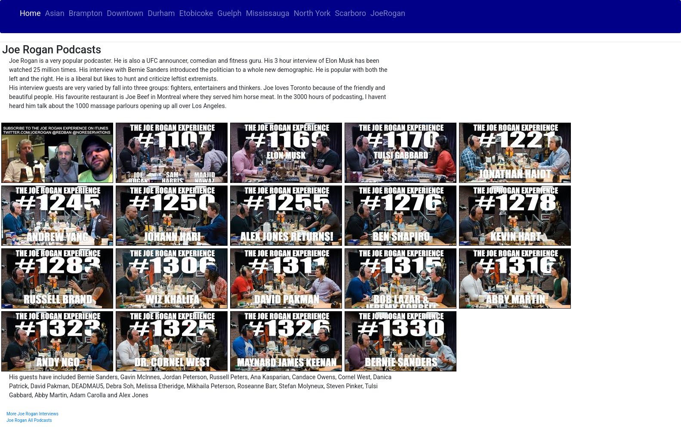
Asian (54, 13)
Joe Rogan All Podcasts (29, 420)
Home (31, 13)
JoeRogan (387, 13)
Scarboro (350, 13)
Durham (161, 13)
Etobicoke (196, 13)
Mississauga (268, 13)
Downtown (125, 13)
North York (312, 13)
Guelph (229, 13)
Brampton (86, 13)
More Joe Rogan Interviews (32, 413)
